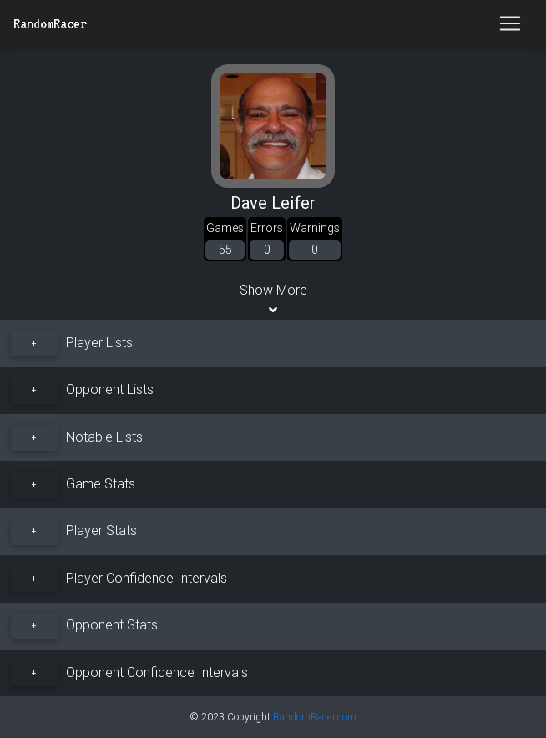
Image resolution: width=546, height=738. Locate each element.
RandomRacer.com (314, 716)
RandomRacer (50, 23)
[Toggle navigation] (510, 23)
